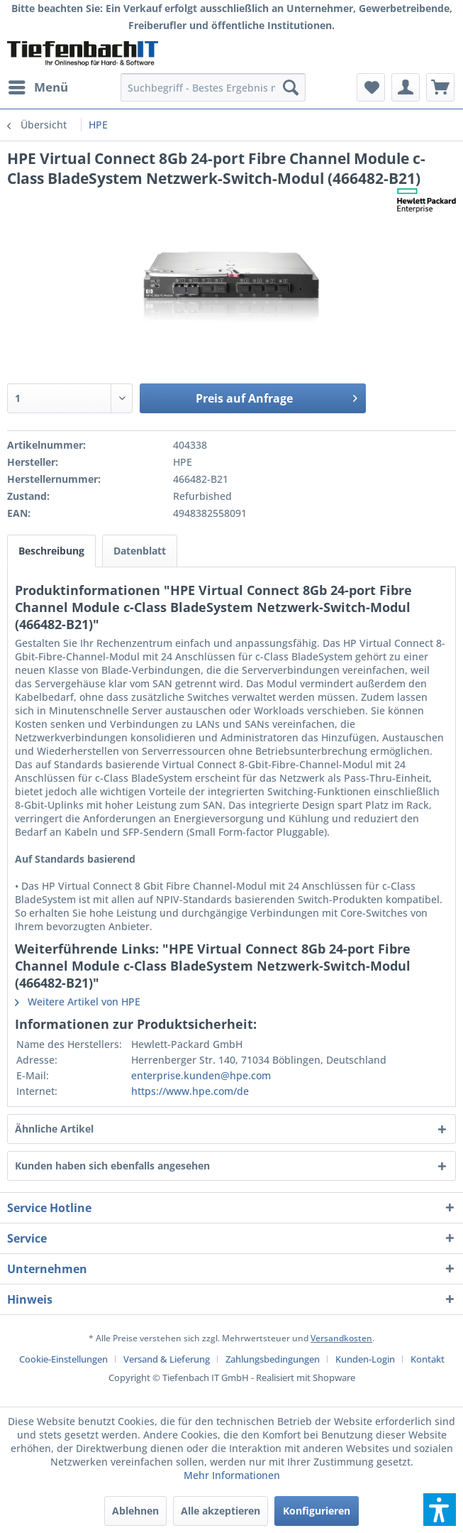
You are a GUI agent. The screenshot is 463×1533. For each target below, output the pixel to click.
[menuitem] (37, 87)
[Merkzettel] (371, 87)
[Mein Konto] (405, 87)
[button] (439, 1509)
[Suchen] (291, 87)
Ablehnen (135, 1510)
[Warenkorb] (440, 87)
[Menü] (37, 87)
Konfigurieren (316, 1510)
